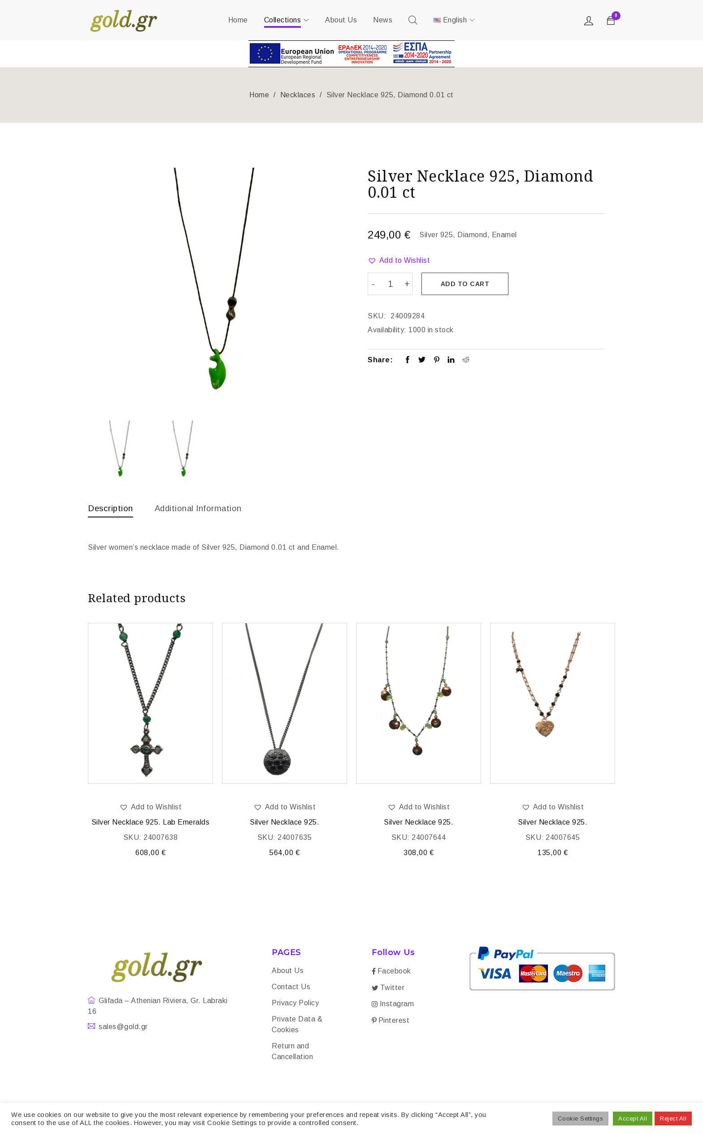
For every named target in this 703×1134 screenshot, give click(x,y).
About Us (288, 972)
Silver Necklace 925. (284, 823)
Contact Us (291, 988)
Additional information (204, 508)
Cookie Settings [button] (580, 1118)
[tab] (112, 510)
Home (259, 95)
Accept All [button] (632, 1118)
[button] (399, 260)
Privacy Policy (295, 1004)
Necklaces (298, 95)
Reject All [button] (673, 1118)
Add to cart (466, 283)
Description (112, 508)
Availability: (387, 329)
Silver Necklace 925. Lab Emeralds (150, 823)
